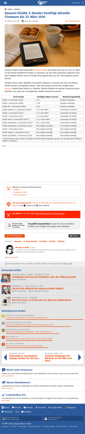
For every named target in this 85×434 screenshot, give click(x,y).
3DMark (16, 189)
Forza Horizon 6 (20, 195)
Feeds (6, 407)
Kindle (52, 241)
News (10, 9)
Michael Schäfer (22, 247)
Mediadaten (22, 426)
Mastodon (8, 411)
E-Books (43, 241)
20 (19, 302)
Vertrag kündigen (49, 426)
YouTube (27, 411)
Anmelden (76, 3)
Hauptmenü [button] (5, 3)
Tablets (17, 9)
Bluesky (29, 407)
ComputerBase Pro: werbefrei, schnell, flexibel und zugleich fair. (39, 263)
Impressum (5, 426)
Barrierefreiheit (62, 426)
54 (19, 291)
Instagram (71, 407)
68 (19, 279)
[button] (83, 3)
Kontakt (14, 426)
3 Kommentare (14, 235)
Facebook (42, 407)
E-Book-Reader (40, 70)
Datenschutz (73, 426)
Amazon (8, 89)
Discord (18, 407)
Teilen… (75, 235)
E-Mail (33, 247)
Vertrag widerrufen (34, 426)
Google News (56, 407)
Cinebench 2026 (20, 192)
